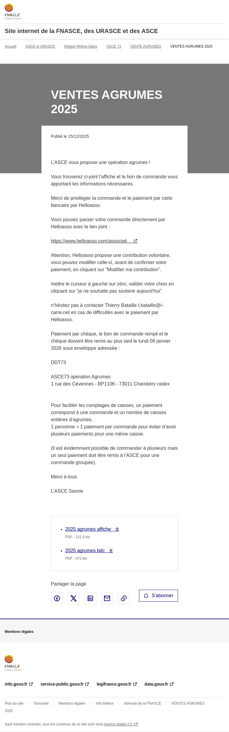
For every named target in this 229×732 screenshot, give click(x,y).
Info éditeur (105, 703)
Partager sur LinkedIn (90, 598)
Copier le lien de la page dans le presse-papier (124, 598)
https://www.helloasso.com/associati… (91, 241)
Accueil (10, 46)
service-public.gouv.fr (62, 684)
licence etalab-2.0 (118, 724)
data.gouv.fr (156, 684)
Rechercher (209, 7)
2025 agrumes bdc (85, 550)
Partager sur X (74, 598)
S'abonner (159, 595)
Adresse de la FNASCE (142, 703)
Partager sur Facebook (57, 598)
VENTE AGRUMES (145, 46)
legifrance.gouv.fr (114, 684)
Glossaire (41, 703)
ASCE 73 (113, 46)
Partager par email (107, 598)
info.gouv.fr (16, 684)
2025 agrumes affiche (88, 529)
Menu (221, 7)
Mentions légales (72, 703)
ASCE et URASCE (40, 46)
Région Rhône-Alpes (80, 46)
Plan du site (14, 703)
